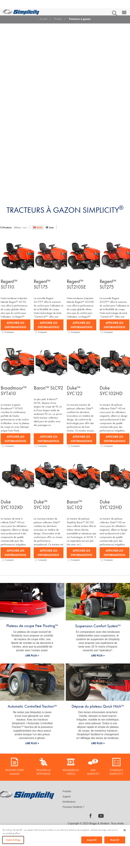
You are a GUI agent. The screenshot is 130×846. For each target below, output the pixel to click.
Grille (40, 227)
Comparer (8, 332)
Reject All (114, 839)
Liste (51, 227)
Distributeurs (69, 801)
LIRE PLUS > (32, 655)
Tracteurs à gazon (80, 19)
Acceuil (43, 19)
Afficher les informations (15, 325)
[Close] (124, 830)
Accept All (91, 839)
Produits (58, 19)
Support (67, 796)
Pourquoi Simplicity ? (73, 807)
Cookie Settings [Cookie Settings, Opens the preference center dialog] (13, 839)
